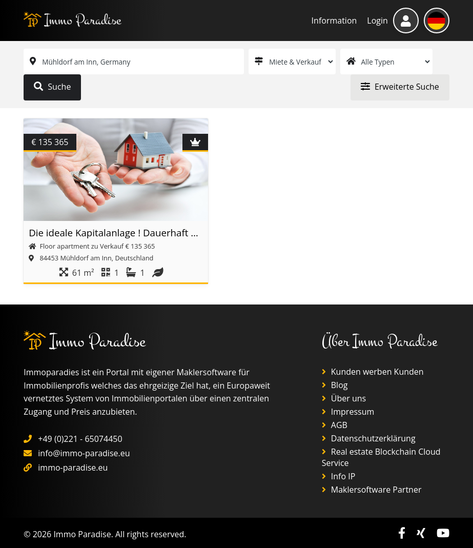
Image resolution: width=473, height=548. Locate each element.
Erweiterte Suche (400, 86)
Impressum (348, 411)
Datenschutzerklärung (369, 438)
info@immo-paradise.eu (84, 453)
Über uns (344, 398)
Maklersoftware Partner (372, 489)
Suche (52, 86)
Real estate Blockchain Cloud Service (381, 457)
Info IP (339, 476)
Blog (335, 385)
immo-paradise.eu (73, 467)
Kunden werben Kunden (373, 371)
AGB (334, 425)
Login (377, 20)
